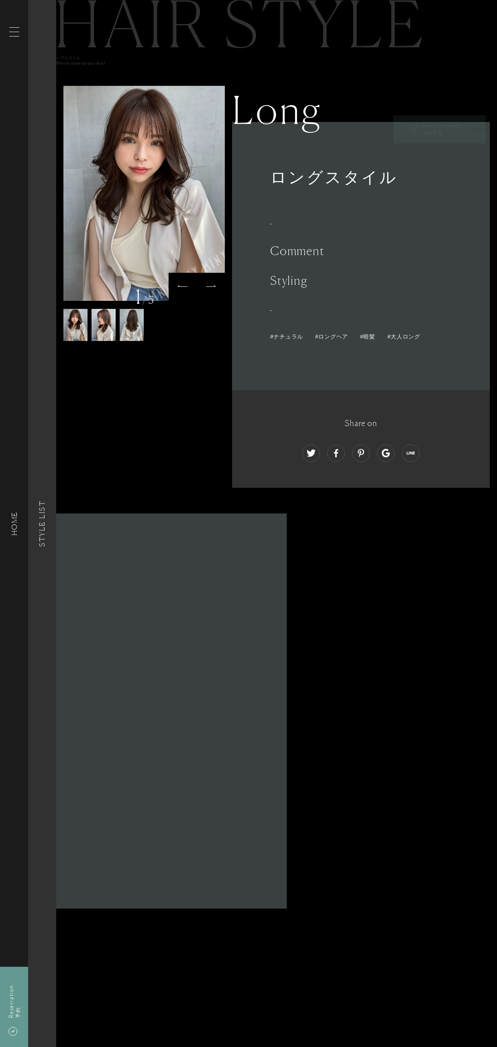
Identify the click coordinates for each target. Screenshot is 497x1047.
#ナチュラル (286, 336)
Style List (42, 523)
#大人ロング (403, 336)
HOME (14, 523)
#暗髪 (367, 336)
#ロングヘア (331, 336)
